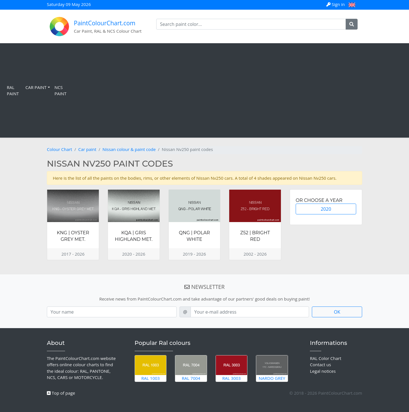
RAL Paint (13, 90)
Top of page (61, 393)
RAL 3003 (231, 368)
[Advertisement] (237, 90)
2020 (326, 209)
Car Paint (36, 87)
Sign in (336, 4)
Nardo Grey (272, 368)
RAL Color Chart (325, 358)
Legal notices (323, 371)
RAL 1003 (150, 368)
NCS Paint (60, 90)
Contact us (320, 364)
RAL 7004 (191, 368)
